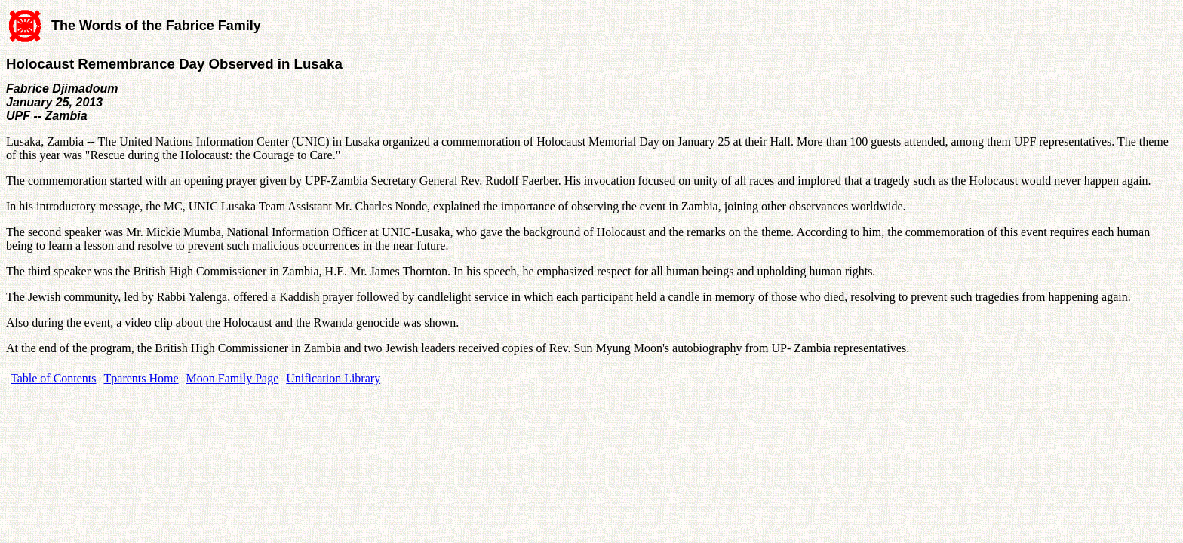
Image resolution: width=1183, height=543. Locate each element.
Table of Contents (54, 378)
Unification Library (333, 378)
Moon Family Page (232, 378)
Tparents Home (141, 378)
